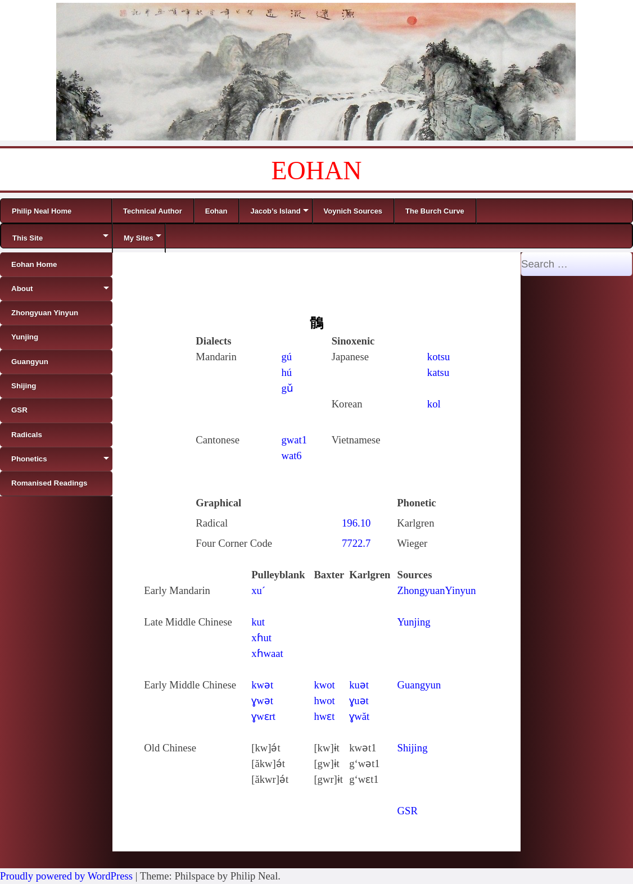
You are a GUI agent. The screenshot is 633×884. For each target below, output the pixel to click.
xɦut (261, 637)
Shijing (412, 748)
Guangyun (419, 685)
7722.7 (356, 543)
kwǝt (262, 685)
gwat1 (294, 440)
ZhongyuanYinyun (436, 590)
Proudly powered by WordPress (66, 876)
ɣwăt (359, 716)
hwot (324, 700)
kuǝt (359, 685)
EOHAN (317, 170)
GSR (407, 811)
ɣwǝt (262, 700)
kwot (324, 685)
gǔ (287, 388)
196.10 (356, 523)
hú (286, 372)
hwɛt (324, 716)
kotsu (438, 356)
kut (258, 622)
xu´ (258, 590)
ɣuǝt (359, 700)
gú (286, 356)
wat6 (291, 455)
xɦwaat (267, 653)
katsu (438, 372)
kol (434, 404)
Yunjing (414, 622)
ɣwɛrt (263, 716)
